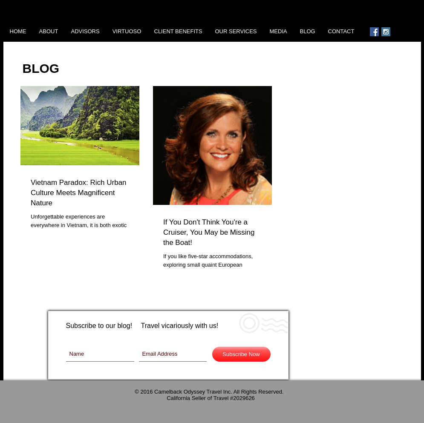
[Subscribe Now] (241, 354)
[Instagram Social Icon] (385, 31)
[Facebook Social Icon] (374, 31)
